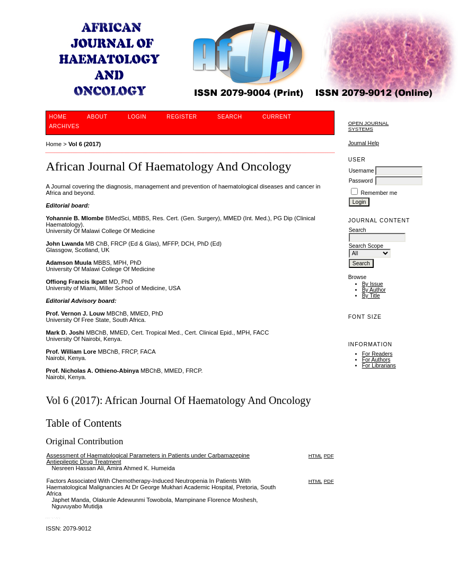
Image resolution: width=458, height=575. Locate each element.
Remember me (379, 193)
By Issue (372, 284)
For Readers (377, 354)
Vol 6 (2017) (84, 144)
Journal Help (363, 143)
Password (361, 181)
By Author (374, 290)
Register (181, 117)
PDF (329, 456)
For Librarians (379, 366)
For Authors (376, 360)
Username (361, 171)
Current (276, 117)
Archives (64, 126)
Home (57, 117)
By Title (371, 296)
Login (137, 117)
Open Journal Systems (368, 126)
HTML (315, 456)
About (97, 117)
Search (229, 117)
